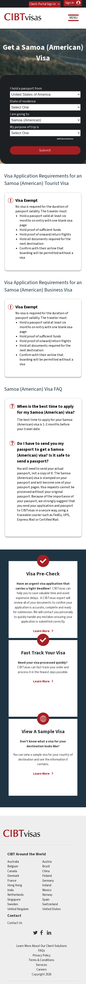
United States (51, 908)
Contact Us (14, 922)
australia (13, 860)
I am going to (19, 113)
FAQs (41, 949)
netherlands (15, 893)
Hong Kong (14, 884)
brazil (46, 865)
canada (12, 870)
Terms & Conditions (41, 959)
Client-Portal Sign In (42, 3)
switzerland (50, 903)
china (46, 870)
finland (47, 874)
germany (48, 879)
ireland (46, 884)
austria (47, 860)
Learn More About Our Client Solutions (41, 945)
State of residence (23, 100)
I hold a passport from (26, 87)
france (11, 879)
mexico (47, 889)
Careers (41, 968)
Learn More (41, 680)
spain (45, 898)
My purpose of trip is (24, 125)
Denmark (13, 874)
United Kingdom (18, 908)
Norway (47, 893)
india (10, 889)
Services (41, 963)
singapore (14, 898)
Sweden (12, 903)
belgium (12, 865)
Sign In (69, 3)
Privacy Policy (41, 954)
